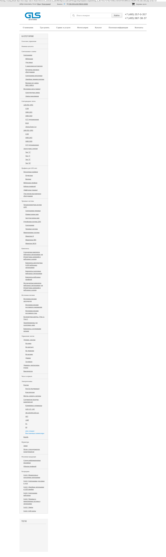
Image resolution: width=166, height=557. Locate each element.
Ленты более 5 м (30, 127)
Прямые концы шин (32, 214)
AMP (27, 420)
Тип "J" (27, 156)
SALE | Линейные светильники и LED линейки (33, 488)
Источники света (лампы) (31, 89)
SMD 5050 (28, 116)
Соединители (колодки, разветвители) (31, 401)
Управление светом (28, 336)
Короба (25, 437)
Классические (30, 392)
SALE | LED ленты (29, 511)
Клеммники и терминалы (33, 405)
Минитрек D (29, 236)
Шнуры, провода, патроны (32, 396)
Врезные (28, 179)
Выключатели (28, 371)
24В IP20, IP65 (28, 130)
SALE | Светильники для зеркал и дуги (33, 482)
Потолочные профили (30, 172)
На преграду (29, 347)
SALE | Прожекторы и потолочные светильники (31, 476)
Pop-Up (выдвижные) (32, 389)
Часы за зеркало (27, 376)
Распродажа (25, 471)
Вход (39, 4)
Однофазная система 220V (32, 222)
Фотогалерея (82, 27)
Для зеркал (29, 62)
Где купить (44, 27)
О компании (28, 27)
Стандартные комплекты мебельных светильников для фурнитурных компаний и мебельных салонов (33, 255)
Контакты (139, 27)
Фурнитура (25, 442)
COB (27, 108)
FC (26, 424)
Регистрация (46, 4)
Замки (25, 446)
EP (26, 427)
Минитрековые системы (31, 232)
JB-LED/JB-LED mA (32, 413)
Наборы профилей (29, 186)
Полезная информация (118, 27)
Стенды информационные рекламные (32, 462)
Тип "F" (27, 159)
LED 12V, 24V (30, 409)
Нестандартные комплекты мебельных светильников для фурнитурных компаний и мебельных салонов (33, 286)
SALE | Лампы (28, 507)
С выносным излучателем (34, 66)
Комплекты (25, 248)
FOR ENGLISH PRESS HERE (78, 4)
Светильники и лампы (29, 51)
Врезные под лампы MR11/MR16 (32, 84)
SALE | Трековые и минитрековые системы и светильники (31, 501)
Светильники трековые (33, 211)
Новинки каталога (27, 46)
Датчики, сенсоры (29, 340)
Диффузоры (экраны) (30, 190)
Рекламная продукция (29, 457)
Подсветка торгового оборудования (32, 71)
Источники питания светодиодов (30, 300)
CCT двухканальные (32, 119)
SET (26, 416)
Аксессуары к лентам (30, 148)
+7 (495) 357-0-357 (136, 14)
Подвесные (29, 175)
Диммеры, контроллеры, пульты (31, 366)
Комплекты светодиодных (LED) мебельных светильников (34, 265)
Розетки (26, 385)
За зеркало (28, 362)
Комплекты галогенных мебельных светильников (33, 272)
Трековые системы (28, 201)
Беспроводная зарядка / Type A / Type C (33, 318)
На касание (29, 354)
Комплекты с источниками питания (32, 330)
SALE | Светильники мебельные (30, 494)
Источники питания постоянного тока (32, 312)
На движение (29, 351)
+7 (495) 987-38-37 (136, 18)
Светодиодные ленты (29, 101)
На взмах (28, 343)
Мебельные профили (30, 183)
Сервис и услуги (63, 27)
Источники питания (28, 295)
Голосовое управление (29, 41)
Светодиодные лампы (32, 92)
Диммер (28, 358)
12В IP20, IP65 (28, 105)
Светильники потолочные (33, 76)
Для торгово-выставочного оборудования (32, 195)
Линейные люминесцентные (34, 79)
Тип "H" (28, 163)
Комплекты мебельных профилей (33, 278)
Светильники (27, 55)
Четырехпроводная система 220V (32, 206)
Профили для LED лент (29, 168)
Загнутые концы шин (32, 218)
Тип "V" (28, 152)
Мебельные (29, 59)
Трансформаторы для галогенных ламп (30, 324)
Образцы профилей (29, 466)
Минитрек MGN (30, 243)
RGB (27, 123)
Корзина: (139, 4)
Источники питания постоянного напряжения (33, 306)
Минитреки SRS (30, 240)
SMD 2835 (28, 112)
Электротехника (27, 381)
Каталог (98, 27)
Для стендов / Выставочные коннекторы (34, 432)
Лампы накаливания (32, 96)
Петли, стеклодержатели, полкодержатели (31, 450)
